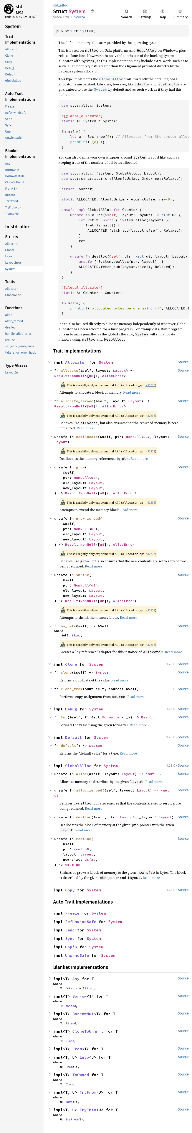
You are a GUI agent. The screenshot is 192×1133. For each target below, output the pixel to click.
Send (70, 930)
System (106, 362)
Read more (131, 392)
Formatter (112, 717)
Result (60, 375)
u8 (91, 375)
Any (75, 978)
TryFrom (87, 1092)
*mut (151, 774)
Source (79, 17)
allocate (69, 370)
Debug (71, 709)
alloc (64, 5)
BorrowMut (83, 1013)
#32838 (150, 385)
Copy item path (92, 11)
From (77, 1048)
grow (80, 467)
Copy (70, 890)
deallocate (87, 436)
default (68, 745)
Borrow (79, 996)
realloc (83, 839)
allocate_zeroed (77, 401)
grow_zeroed (88, 518)
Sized (76, 635)
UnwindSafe (77, 955)
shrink (82, 575)
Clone (71, 664)
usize (90, 859)
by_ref (67, 626)
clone (66, 672)
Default (73, 737)
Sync (70, 938)
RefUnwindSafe (80, 921)
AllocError (113, 375)
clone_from (72, 689)
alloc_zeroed (89, 790)
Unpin (71, 946)
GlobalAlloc (78, 765)
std (19, 7)
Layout (119, 370)
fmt (64, 717)
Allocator (76, 362)
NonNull (77, 375)
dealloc (83, 817)
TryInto (87, 1109)
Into (84, 1057)
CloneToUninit (87, 1031)
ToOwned (80, 1074)
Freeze (72, 913)
